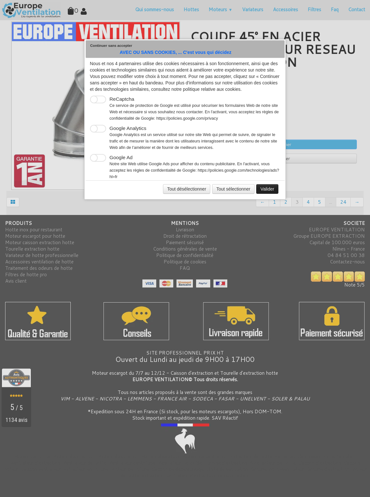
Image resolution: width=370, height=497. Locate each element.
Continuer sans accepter (111, 45)
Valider (267, 189)
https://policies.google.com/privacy (187, 118)
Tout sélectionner (233, 189)
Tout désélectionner (186, 189)
